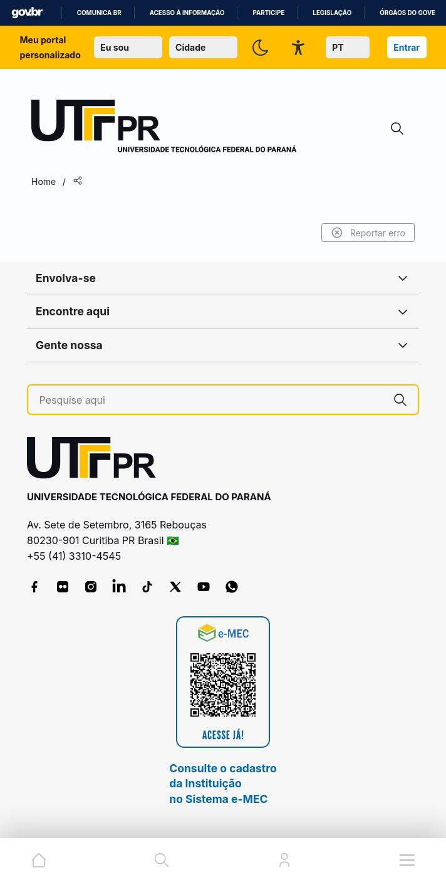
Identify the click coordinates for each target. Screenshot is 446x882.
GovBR (27, 13)
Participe (268, 12)
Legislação (332, 12)
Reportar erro (368, 232)
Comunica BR (99, 12)
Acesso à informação (187, 12)
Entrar (406, 47)
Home (43, 181)
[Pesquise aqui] (211, 400)
